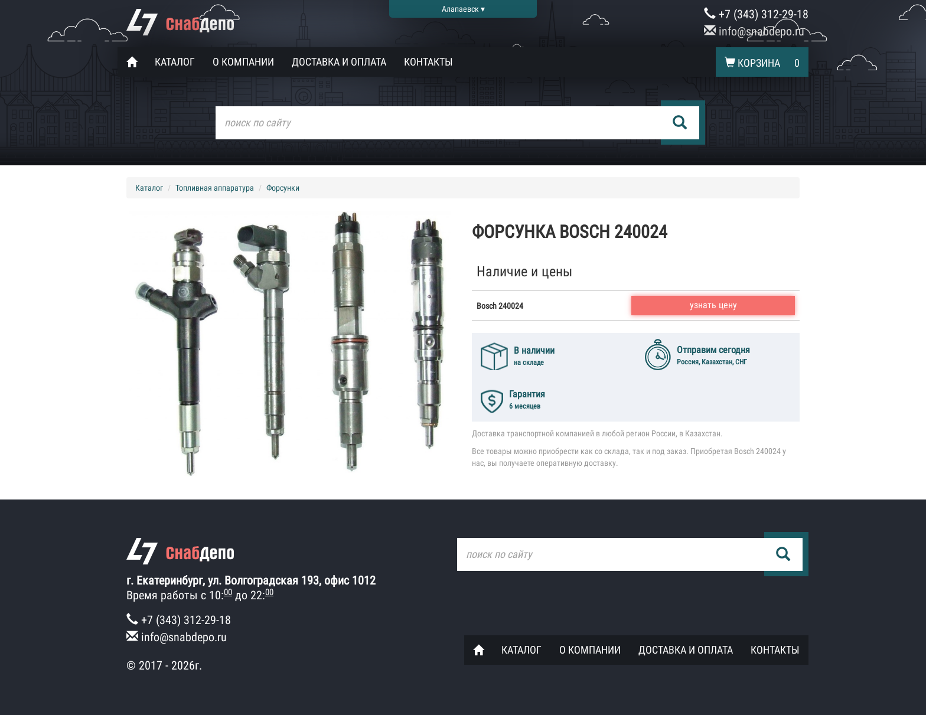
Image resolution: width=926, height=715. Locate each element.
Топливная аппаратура (214, 187)
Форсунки (282, 187)
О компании (243, 61)
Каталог (175, 61)
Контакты (428, 61)
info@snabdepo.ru (754, 31)
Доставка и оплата (339, 61)
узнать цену (713, 305)
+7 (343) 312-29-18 (756, 14)
